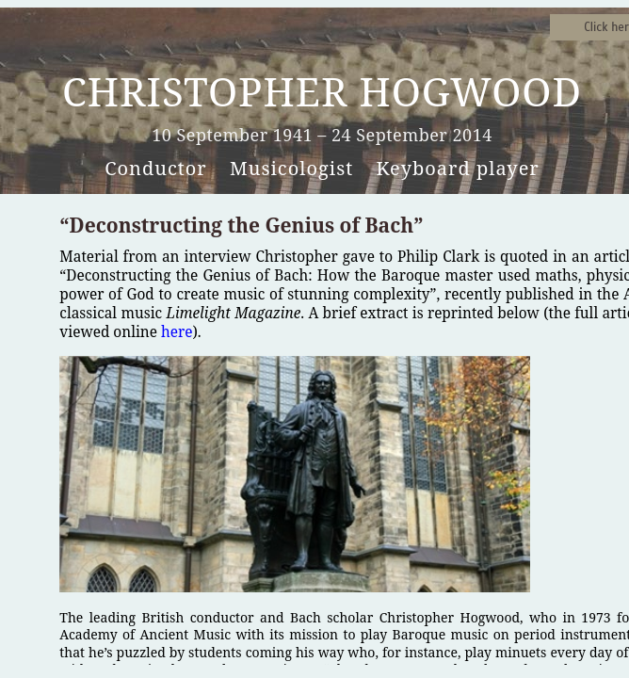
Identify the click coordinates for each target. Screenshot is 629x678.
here (177, 332)
